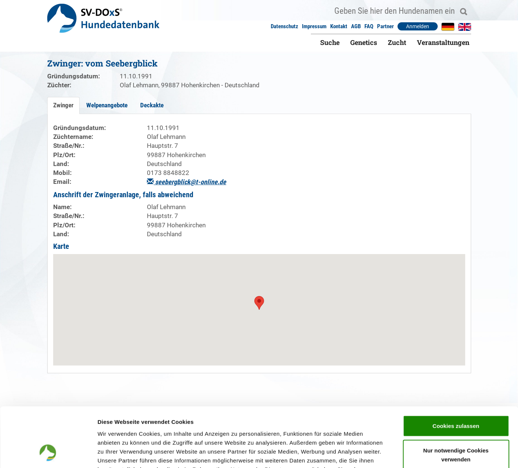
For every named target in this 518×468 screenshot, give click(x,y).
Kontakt (338, 26)
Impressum (314, 26)
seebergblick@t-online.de (186, 182)
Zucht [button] (397, 42)
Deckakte (152, 105)
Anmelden (417, 26)
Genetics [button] (363, 42)
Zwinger (63, 105)
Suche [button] (330, 42)
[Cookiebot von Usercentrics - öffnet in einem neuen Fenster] (48, 453)
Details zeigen (395, 453)
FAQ (368, 26)
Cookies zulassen (455, 371)
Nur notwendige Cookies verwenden (456, 400)
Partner (385, 26)
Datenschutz (284, 26)
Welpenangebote (107, 105)
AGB (356, 26)
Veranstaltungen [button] (443, 42)
